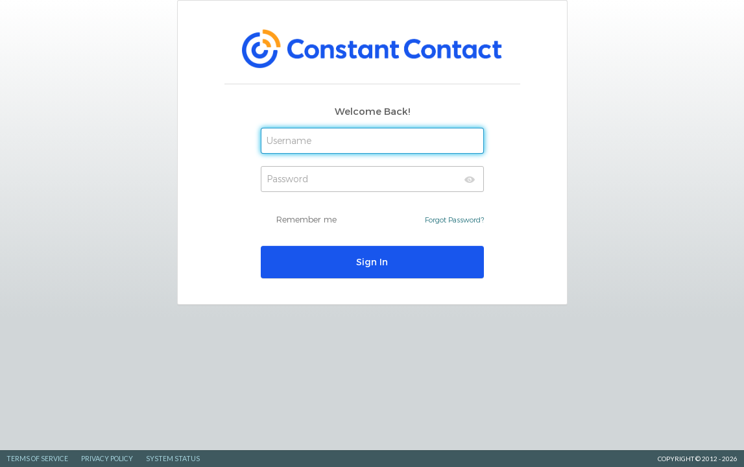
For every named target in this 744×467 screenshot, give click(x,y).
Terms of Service (37, 458)
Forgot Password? (454, 219)
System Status (173, 458)
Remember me (306, 219)
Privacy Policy (107, 458)
